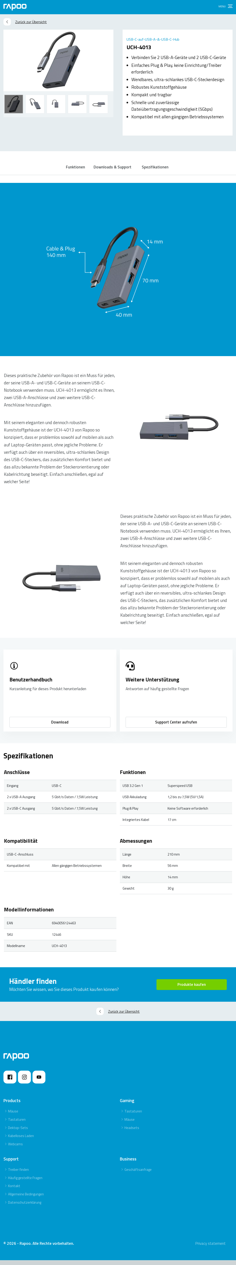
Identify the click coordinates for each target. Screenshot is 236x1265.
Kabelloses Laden (21, 1140)
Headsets (131, 1132)
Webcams (15, 1149)
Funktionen (74, 169)
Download (59, 727)
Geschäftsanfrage (138, 1174)
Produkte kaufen (191, 989)
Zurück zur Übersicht (25, 22)
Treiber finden (18, 1174)
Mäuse (13, 1116)
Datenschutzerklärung (24, 1207)
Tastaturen (17, 1124)
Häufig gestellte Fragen (25, 1182)
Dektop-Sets (18, 1132)
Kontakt (14, 1190)
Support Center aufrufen (176, 727)
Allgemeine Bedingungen (26, 1199)
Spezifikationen (157, 169)
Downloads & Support (113, 169)
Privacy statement (210, 1248)
